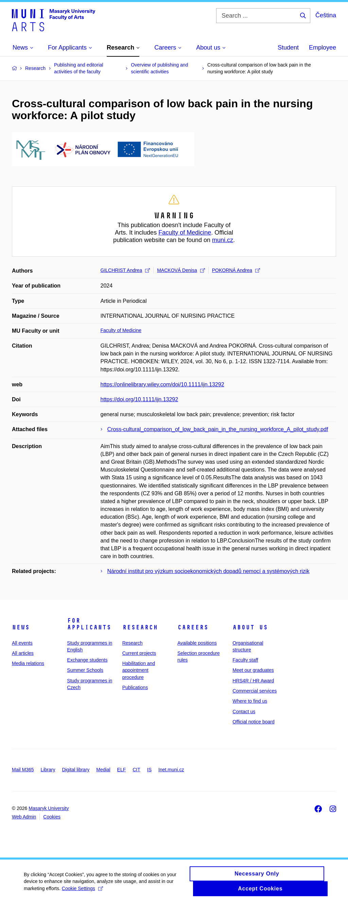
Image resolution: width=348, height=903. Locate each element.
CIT (136, 769)
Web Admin (24, 816)
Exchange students (87, 660)
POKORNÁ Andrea (236, 270)
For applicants (89, 624)
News (21, 627)
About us (250, 627)
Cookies (51, 816)
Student (288, 47)
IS (149, 769)
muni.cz (222, 240)
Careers (192, 627)
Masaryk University (49, 808)
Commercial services (254, 691)
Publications (135, 687)
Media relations (28, 663)
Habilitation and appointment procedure (138, 670)
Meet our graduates (253, 670)
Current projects (139, 653)
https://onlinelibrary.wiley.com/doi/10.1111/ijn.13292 (162, 384)
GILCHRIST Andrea (125, 270)
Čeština (325, 15)
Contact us (243, 711)
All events (22, 643)
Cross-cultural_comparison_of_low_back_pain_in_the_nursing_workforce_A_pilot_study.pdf (217, 429)
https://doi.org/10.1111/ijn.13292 (139, 399)
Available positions (197, 643)
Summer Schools (85, 670)
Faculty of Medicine (184, 232)
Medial (103, 769)
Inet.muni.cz (171, 769)
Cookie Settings (82, 891)
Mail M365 (23, 769)
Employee (322, 47)
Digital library (75, 769)
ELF (121, 769)
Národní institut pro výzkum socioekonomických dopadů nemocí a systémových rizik (208, 571)
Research (140, 627)
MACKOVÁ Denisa (181, 270)
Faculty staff (245, 660)
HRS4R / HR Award (253, 680)
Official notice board (253, 721)
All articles (23, 653)
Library (48, 769)
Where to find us (249, 701)
